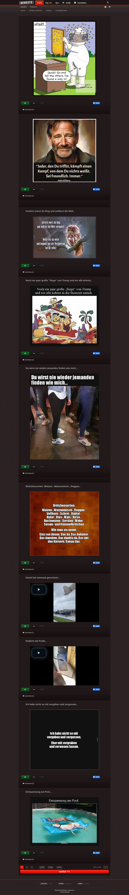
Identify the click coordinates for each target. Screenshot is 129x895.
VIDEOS (48, 10)
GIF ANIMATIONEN (61, 10)
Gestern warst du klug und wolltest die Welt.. (50, 211)
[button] (39, 589)
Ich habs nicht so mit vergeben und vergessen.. (51, 704)
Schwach (34, 103)
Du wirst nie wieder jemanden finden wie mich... (52, 368)
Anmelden (23, 7)
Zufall (66, 3)
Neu (57, 3)
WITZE (22, 10)
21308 (42, 867)
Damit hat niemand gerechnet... (43, 577)
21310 (59, 867)
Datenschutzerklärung (61, 890)
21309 (50, 867)
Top (48, 3)
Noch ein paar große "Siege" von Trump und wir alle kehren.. (59, 280)
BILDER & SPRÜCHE (35, 10)
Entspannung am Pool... (39, 792)
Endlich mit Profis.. (36, 641)
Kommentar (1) (28, 632)
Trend (39, 3)
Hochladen (80, 3)
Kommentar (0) (28, 109)
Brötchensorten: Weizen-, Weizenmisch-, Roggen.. (53, 486)
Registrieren (33, 7)
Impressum (71, 890)
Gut (25, 103)
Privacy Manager (65, 892)
